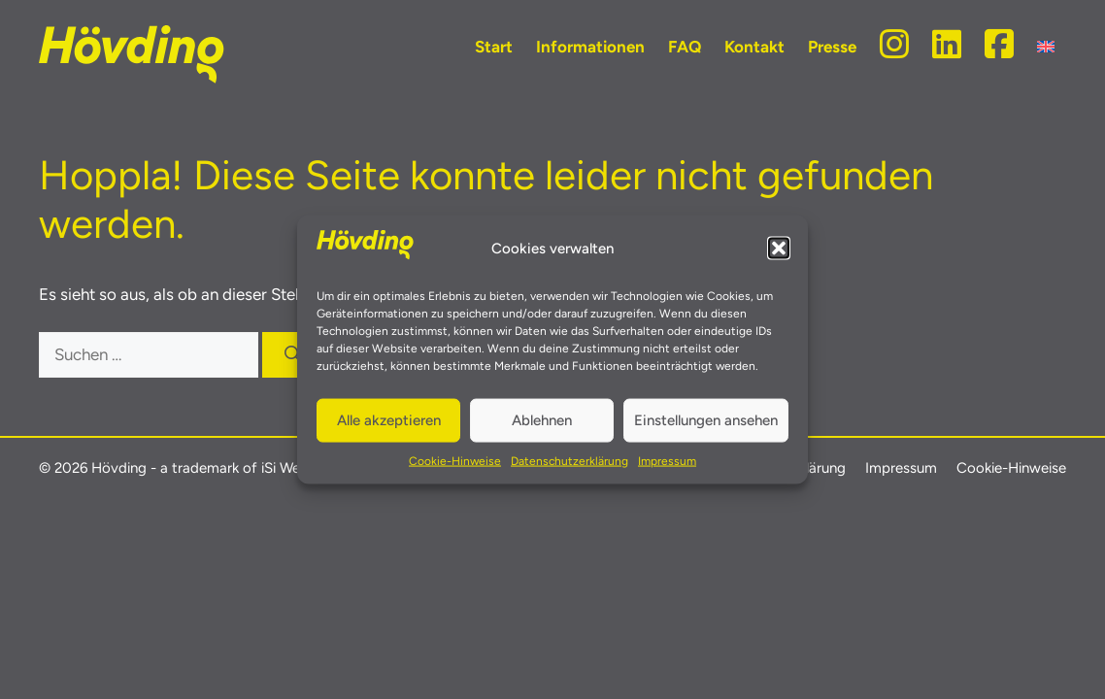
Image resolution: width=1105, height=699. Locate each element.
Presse (832, 46)
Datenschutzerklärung (569, 460)
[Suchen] (293, 355)
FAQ (684, 46)
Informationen (590, 46)
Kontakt (754, 46)
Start (494, 46)
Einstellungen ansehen (706, 420)
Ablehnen (542, 420)
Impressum (667, 460)
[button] (778, 248)
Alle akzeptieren (389, 420)
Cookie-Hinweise (455, 460)
